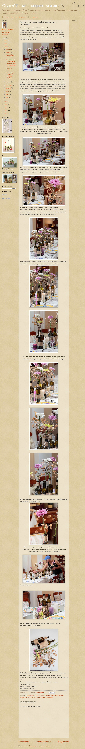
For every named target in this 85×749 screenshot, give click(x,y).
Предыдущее (63, 741)
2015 (6, 101)
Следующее (23, 741)
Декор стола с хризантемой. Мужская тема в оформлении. (11, 62)
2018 (6, 44)
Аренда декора (34, 17)
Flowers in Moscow (9, 69)
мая (7, 97)
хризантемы (31, 697)
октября (8, 82)
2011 (6, 113)
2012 (6, 110)
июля (8, 91)
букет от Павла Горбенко (42, 695)
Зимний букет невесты (10, 56)
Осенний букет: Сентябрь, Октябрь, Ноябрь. (10, 75)
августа (8, 88)
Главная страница (43, 741)
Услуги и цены (23, 17)
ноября (8, 52)
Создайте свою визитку (6, 198)
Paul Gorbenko (8, 29)
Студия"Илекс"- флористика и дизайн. (33, 5)
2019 (6, 40)
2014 (6, 104)
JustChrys (50, 697)
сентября (9, 85)
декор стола (54, 695)
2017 (6, 47)
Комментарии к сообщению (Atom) (39, 746)
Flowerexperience (41, 697)
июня (8, 94)
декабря (8, 49)
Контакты (14, 17)
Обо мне (6, 17)
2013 (6, 107)
